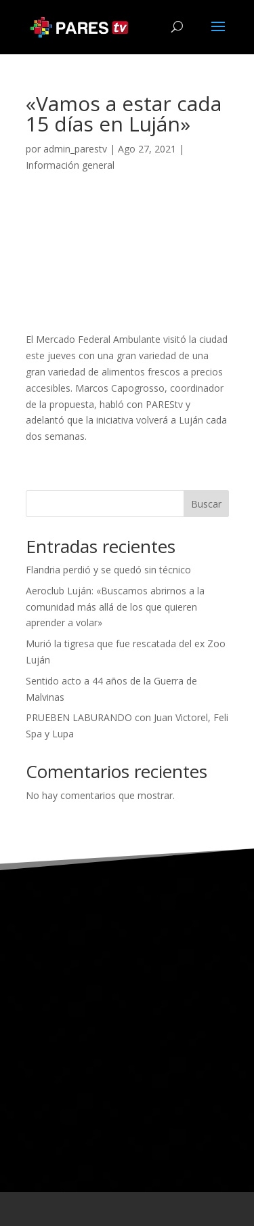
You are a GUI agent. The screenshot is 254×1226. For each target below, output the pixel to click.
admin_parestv (75, 148)
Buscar (206, 503)
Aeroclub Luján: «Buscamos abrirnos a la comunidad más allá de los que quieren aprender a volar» (115, 607)
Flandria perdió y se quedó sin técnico (108, 569)
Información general (70, 165)
